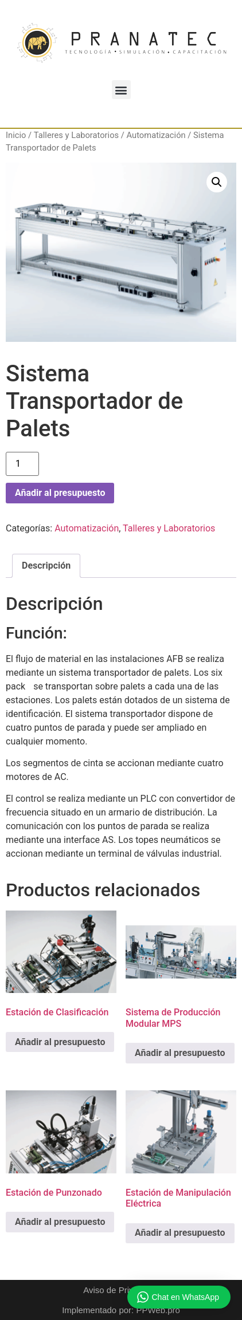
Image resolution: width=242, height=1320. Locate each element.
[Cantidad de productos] (22, 464)
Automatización (156, 135)
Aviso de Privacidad (120, 1290)
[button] (121, 89)
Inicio (16, 135)
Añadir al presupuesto (60, 492)
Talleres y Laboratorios (76, 135)
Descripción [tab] (46, 565)
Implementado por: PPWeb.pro (121, 1310)
